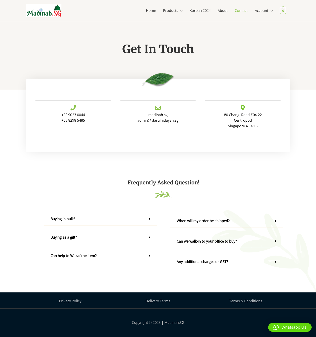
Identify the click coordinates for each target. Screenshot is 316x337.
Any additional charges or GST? (202, 261)
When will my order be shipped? (203, 220)
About (223, 10)
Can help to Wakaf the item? (73, 255)
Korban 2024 (200, 10)
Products (170, 10)
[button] (100, 219)
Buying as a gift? (63, 237)
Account (261, 10)
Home (151, 10)
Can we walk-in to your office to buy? (207, 241)
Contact (241, 10)
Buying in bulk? (62, 218)
